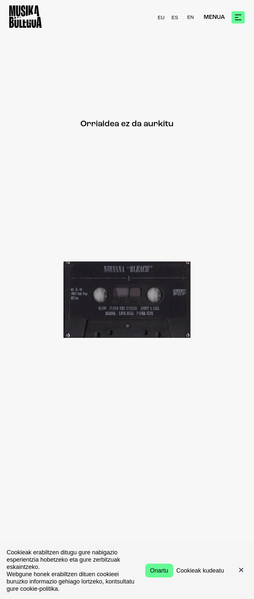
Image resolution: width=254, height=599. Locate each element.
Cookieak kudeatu (200, 570)
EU (161, 17)
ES (175, 17)
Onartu (159, 570)
